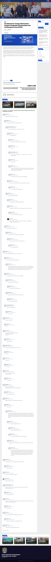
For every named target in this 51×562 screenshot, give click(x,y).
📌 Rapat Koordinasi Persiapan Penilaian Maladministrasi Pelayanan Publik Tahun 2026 (43, 35)
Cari (39, 21)
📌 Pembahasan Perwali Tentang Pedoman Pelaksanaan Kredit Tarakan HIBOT (43, 42)
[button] (47, 17)
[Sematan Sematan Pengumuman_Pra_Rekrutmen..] (19, 68)
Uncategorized (41, 58)
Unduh (11, 80)
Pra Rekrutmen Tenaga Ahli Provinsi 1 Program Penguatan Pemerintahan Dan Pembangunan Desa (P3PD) (17, 25)
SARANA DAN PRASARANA (20, 17)
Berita (4, 103)
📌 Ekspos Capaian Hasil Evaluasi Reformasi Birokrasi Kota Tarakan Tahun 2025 (43, 39)
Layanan (10, 17)
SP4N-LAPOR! (28, 17)
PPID (14, 17)
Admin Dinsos (9, 29)
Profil (6, 17)
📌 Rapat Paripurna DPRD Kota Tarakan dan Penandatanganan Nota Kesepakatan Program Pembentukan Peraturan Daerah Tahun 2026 (43, 31)
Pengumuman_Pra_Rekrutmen (6, 80)
